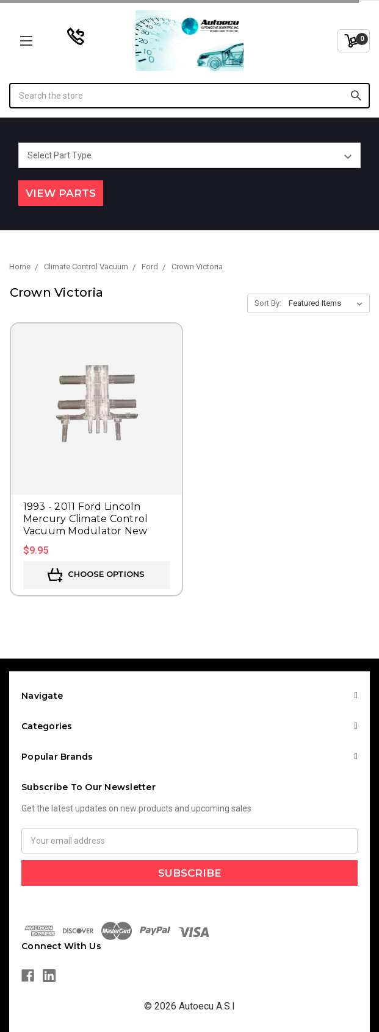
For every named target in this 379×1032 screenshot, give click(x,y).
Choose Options (96, 575)
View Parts (61, 193)
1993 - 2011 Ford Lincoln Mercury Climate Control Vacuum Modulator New (85, 519)
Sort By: (267, 303)
